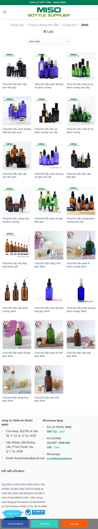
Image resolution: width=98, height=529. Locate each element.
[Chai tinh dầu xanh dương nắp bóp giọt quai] (17, 110)
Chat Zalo (44, 523)
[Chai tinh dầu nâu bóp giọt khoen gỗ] (17, 245)
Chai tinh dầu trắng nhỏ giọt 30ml (47, 265)
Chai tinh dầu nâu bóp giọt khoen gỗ (15, 265)
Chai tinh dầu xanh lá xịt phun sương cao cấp (80, 86)
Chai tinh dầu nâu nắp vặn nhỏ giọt (15, 175)
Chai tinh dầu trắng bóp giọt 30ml (15, 399)
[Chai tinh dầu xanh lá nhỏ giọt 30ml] (49, 334)
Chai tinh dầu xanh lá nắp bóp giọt (49, 220)
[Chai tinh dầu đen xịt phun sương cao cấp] (49, 110)
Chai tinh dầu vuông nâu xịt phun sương (16, 220)
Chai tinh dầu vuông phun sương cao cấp (81, 220)
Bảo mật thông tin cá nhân (28, 493)
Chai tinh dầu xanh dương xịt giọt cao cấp (49, 175)
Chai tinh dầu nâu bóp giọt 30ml (79, 354)
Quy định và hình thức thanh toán (20, 484)
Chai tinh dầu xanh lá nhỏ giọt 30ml (49, 354)
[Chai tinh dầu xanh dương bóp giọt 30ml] (49, 290)
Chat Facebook (15, 523)
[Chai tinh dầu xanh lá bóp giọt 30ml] (17, 334)
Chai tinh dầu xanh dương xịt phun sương (49, 86)
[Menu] (5, 12)
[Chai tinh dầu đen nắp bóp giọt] (81, 155)
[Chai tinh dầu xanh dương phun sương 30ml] (81, 290)
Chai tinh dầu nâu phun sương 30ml (15, 310)
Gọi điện (74, 523)
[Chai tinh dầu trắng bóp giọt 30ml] (17, 379)
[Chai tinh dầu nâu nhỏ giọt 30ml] (49, 379)
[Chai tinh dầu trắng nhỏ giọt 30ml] (49, 245)
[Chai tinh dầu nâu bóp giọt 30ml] (81, 334)
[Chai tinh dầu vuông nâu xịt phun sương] (17, 200)
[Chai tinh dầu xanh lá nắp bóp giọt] (49, 200)
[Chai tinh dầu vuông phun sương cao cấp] (81, 200)
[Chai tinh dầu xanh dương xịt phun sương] (49, 66)
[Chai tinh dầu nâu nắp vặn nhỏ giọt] (17, 155)
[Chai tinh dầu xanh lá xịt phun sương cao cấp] (81, 66)
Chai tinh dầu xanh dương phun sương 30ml (81, 310)
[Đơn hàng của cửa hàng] (49, 41)
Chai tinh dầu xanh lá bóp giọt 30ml (16, 354)
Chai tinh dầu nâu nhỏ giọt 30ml (47, 399)
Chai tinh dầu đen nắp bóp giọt (79, 175)
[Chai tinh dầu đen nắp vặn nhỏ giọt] (17, 66)
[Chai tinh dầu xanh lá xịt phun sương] (81, 110)
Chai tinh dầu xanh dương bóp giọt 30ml (49, 310)
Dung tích (70, 25)
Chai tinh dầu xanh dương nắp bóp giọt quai (17, 131)
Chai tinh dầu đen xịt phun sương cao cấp (46, 131)
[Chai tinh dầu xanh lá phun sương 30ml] (81, 245)
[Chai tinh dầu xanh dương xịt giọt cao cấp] (49, 155)
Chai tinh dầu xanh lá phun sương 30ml (78, 265)
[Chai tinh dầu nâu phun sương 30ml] (17, 290)
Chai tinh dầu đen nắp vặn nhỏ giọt (15, 86)
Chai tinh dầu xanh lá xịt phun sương (80, 131)
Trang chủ (17, 25)
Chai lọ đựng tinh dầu (43, 25)
